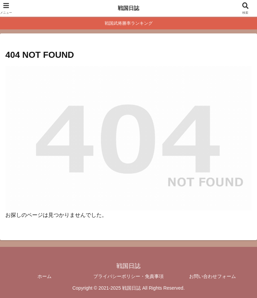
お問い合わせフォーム (212, 276)
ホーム (44, 276)
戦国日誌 (128, 8)
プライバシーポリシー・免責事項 (128, 276)
